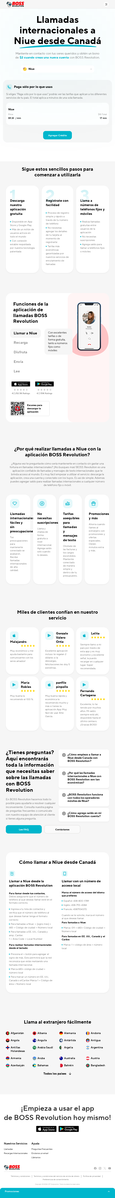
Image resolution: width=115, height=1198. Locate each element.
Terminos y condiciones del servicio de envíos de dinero (57, 1176)
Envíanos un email (39, 1153)
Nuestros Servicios (15, 1143)
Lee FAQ (24, 829)
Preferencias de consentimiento (56, 1179)
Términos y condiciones (20, 1176)
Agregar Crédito (57, 135)
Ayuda (35, 1143)
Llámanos (35, 1157)
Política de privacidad (91, 1176)
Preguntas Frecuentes (41, 1149)
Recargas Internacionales (16, 1153)
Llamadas (8, 1149)
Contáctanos (62, 829)
